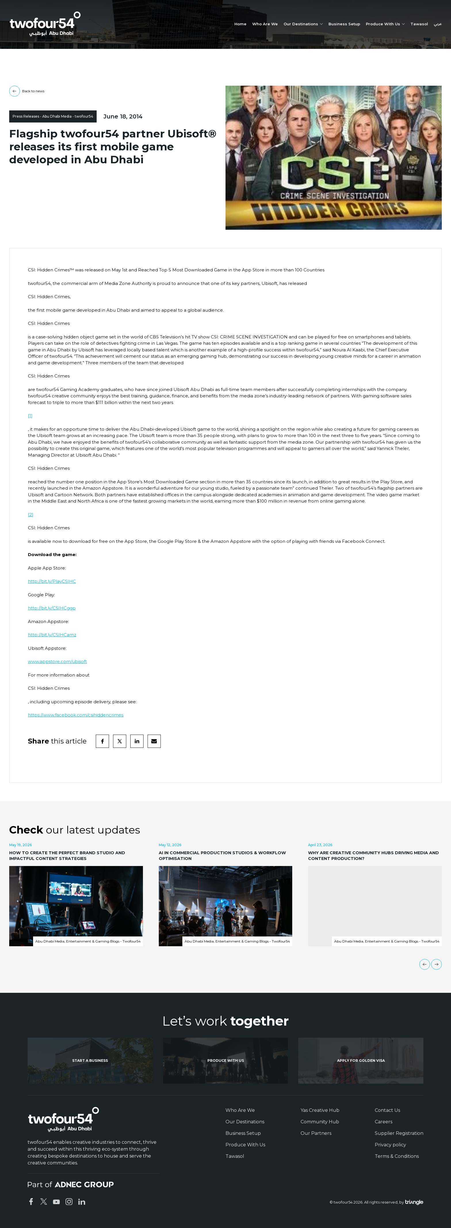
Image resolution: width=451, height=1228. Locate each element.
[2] (30, 514)
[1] (30, 415)
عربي (438, 24)
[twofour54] (45, 24)
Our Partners (316, 1133)
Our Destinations (245, 1121)
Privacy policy (390, 1144)
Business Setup (344, 24)
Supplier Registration (399, 1133)
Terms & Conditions (397, 1156)
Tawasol (419, 24)
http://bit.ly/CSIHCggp (52, 608)
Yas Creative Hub (320, 1110)
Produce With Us (245, 1144)
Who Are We (265, 24)
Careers (383, 1121)
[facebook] (102, 741)
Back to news (26, 91)
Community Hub (320, 1121)
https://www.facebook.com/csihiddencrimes (75, 715)
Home (240, 24)
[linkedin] (137, 741)
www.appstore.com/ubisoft (57, 661)
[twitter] (119, 741)
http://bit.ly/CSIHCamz (52, 634)
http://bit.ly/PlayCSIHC (52, 581)
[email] (154, 741)
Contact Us (387, 1110)
